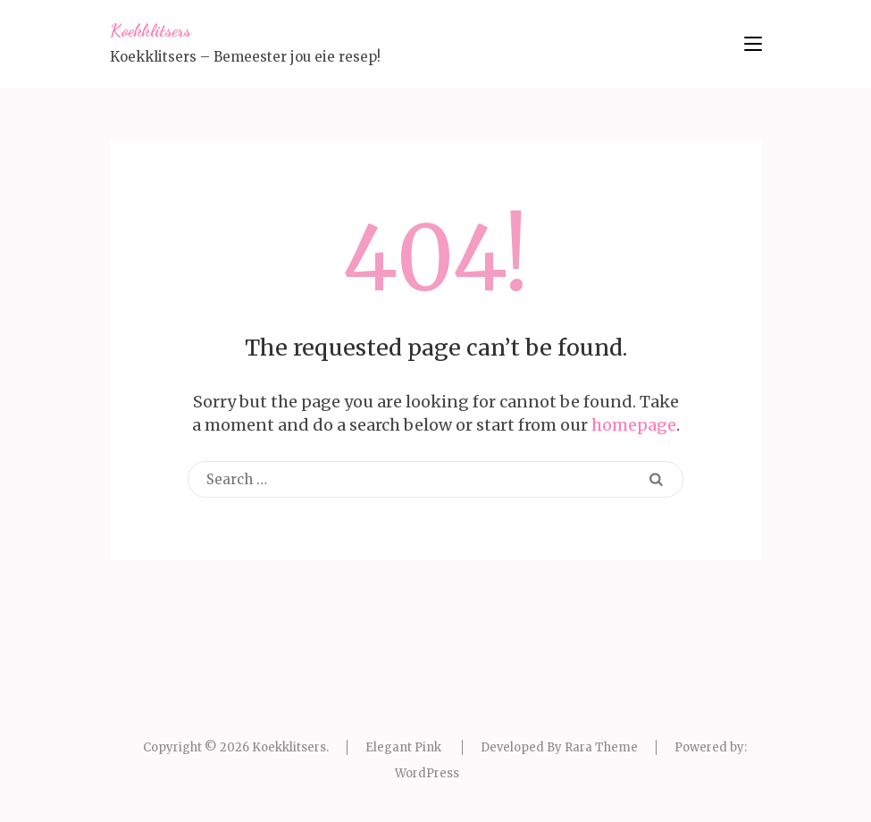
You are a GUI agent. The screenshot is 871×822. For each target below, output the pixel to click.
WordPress (427, 773)
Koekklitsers (150, 30)
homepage (633, 425)
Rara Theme (601, 747)
